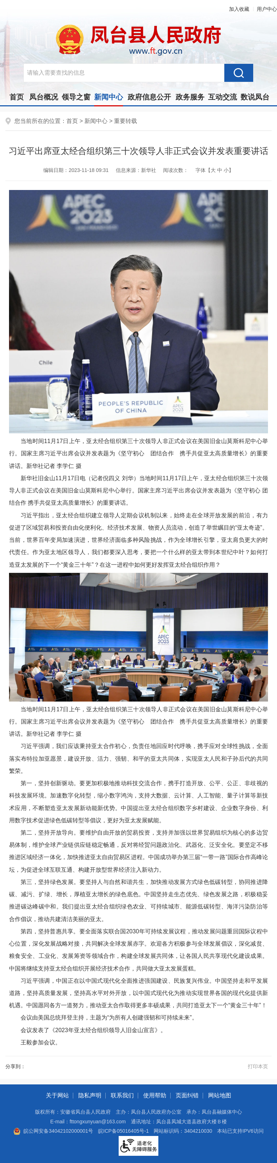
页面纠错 (187, 1095)
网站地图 (219, 1095)
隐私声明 (89, 1095)
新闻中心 (108, 99)
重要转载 (125, 121)
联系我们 (122, 1095)
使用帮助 (154, 1095)
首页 (16, 97)
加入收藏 (239, 9)
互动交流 (222, 97)
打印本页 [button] (258, 1066)
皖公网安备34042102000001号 (53, 1131)
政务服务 (190, 97)
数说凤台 (255, 97)
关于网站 (57, 1095)
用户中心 (267, 9)
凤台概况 (43, 97)
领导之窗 (76, 97)
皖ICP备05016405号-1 (123, 1131)
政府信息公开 (149, 97)
